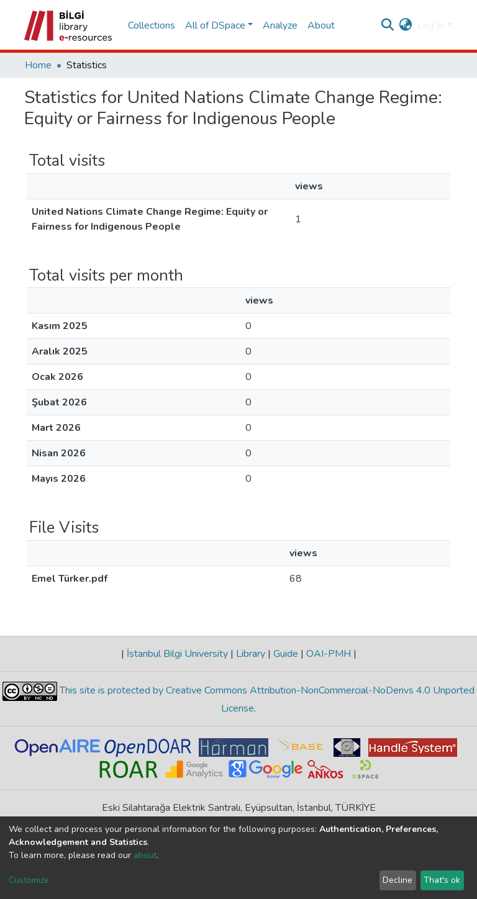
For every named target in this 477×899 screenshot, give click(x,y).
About (321, 25)
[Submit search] (388, 25)
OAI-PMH (328, 654)
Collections (151, 25)
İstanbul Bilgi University (177, 654)
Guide (286, 654)
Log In (430, 25)
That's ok (442, 880)
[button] (406, 25)
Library (251, 654)
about (145, 855)
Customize (29, 880)
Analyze (280, 25)
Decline (397, 880)
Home (38, 65)
